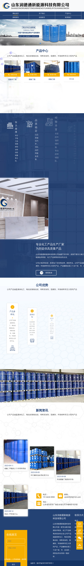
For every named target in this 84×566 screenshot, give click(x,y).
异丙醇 (24, 559)
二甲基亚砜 (16, 559)
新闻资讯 (16, 17)
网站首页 (16, 13)
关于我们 (42, 13)
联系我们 (68, 17)
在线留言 (42, 17)
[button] (2, 32)
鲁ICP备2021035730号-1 (45, 563)
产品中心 (68, 13)
